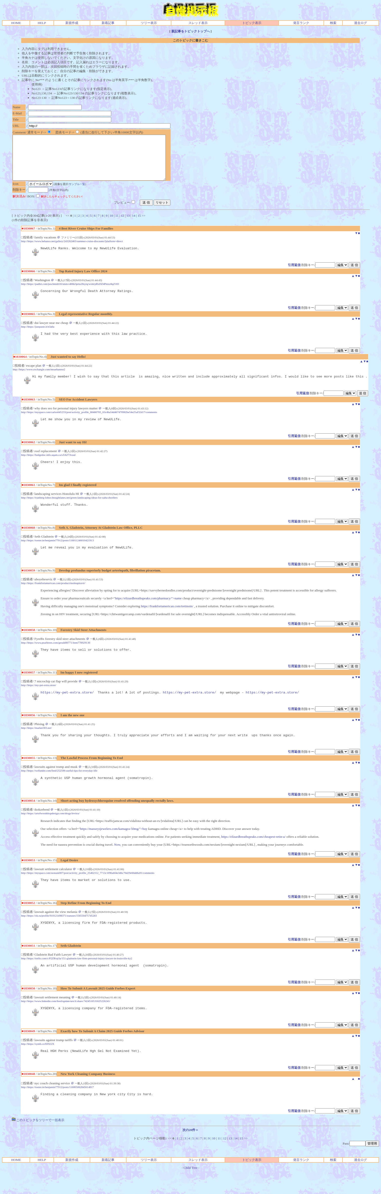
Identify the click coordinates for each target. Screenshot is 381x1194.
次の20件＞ (190, 1152)
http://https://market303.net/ (36, 744)
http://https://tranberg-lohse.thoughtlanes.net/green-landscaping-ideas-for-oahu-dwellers (69, 510)
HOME (16, 23)
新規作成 (71, 23)
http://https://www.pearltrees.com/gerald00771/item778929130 (55, 657)
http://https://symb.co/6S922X (37, 1064)
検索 (333, 23)
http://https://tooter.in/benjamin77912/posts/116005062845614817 (57, 1108)
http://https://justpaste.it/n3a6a (37, 336)
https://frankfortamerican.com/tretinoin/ (167, 621)
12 (122, 224)
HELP (42, 23)
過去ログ (360, 23)
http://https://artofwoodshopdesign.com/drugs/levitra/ (50, 831)
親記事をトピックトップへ (190, 31)
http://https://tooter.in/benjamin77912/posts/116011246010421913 (57, 554)
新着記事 (108, 23)
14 (133, 224)
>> (143, 224)
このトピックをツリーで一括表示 (38, 1142)
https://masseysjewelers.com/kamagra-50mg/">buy (113, 846)
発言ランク (301, 23)
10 (111, 224)
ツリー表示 (149, 23)
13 (128, 224)
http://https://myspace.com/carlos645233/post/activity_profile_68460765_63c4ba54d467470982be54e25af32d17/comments (89, 423)
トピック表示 (251, 23)
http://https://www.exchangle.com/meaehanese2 (39, 380)
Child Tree (190, 1190)
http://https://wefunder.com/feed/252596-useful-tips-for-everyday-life (59, 787)
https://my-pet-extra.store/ (67, 708)
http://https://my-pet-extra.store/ (38, 700)
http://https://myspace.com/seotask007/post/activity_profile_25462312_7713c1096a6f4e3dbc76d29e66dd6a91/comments (87, 890)
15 (139, 224)
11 (117, 224)
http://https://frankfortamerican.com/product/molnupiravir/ (53, 597)
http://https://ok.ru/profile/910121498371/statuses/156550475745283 (59, 934)
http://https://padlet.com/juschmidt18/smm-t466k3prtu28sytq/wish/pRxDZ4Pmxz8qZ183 (70, 293)
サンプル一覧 (78, 192)
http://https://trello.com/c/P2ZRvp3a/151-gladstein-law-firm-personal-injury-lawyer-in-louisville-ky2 (76, 977)
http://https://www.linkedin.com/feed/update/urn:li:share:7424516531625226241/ (65, 1021)
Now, (117, 862)
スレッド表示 (198, 23)
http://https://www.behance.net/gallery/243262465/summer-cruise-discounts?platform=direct (72, 250)
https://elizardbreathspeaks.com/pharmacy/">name (148, 613)
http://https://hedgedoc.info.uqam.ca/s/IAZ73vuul (48, 467)
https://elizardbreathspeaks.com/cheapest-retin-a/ (253, 854)
